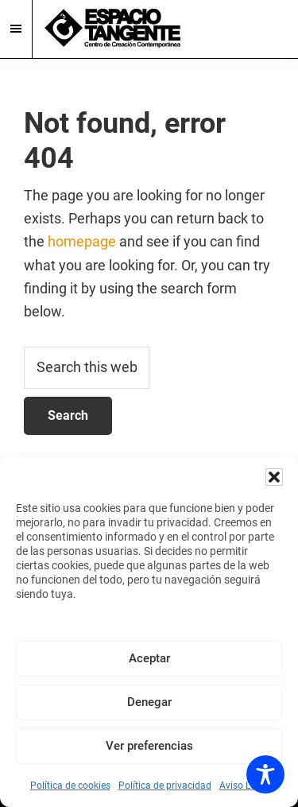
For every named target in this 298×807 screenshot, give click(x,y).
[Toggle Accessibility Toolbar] (265, 774)
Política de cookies (70, 785)
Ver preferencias (149, 746)
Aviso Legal (244, 785)
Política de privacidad (164, 785)
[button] (274, 477)
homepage (82, 241)
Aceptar (149, 658)
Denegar (149, 702)
